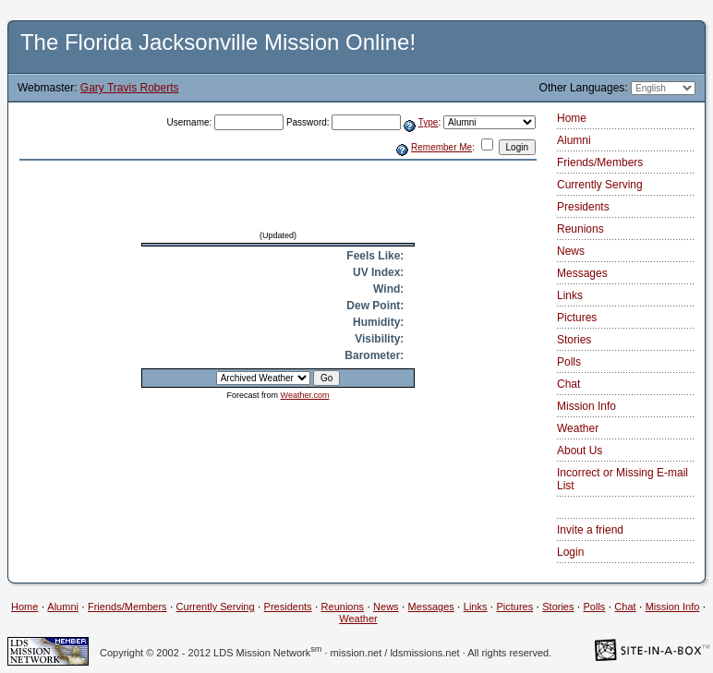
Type (428, 122)
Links (570, 295)
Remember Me (441, 147)
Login (570, 552)
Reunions (580, 228)
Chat (568, 384)
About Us (579, 450)
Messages (582, 273)
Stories (574, 339)
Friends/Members (600, 162)
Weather (577, 428)
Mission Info (586, 406)
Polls (569, 361)
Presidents (583, 206)
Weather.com (305, 395)
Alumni (574, 140)
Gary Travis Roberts (129, 87)
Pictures (577, 317)
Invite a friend (590, 529)
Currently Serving (600, 184)
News (571, 251)
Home (571, 118)
